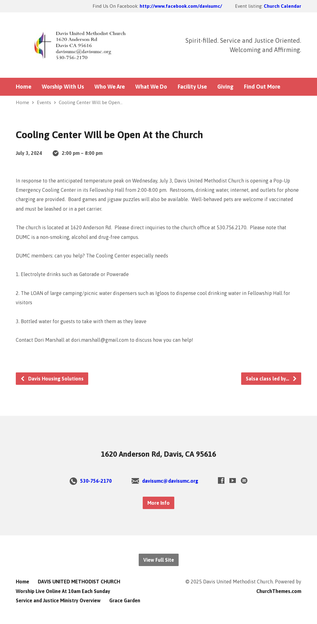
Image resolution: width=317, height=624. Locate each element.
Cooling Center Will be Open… (91, 102)
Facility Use (192, 87)
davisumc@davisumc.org (170, 481)
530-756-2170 (96, 481)
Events (44, 102)
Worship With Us (63, 87)
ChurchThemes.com (278, 591)
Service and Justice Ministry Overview (58, 600)
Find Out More (262, 87)
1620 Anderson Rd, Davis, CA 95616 (158, 454)
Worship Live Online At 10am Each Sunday (63, 591)
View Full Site (158, 560)
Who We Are (109, 87)
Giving (225, 87)
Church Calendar (282, 6)
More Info (158, 503)
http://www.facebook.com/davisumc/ (181, 6)
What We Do (151, 87)
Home (23, 87)
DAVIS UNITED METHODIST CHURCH (79, 581)
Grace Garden (124, 600)
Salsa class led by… (271, 378)
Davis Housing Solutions (52, 378)
